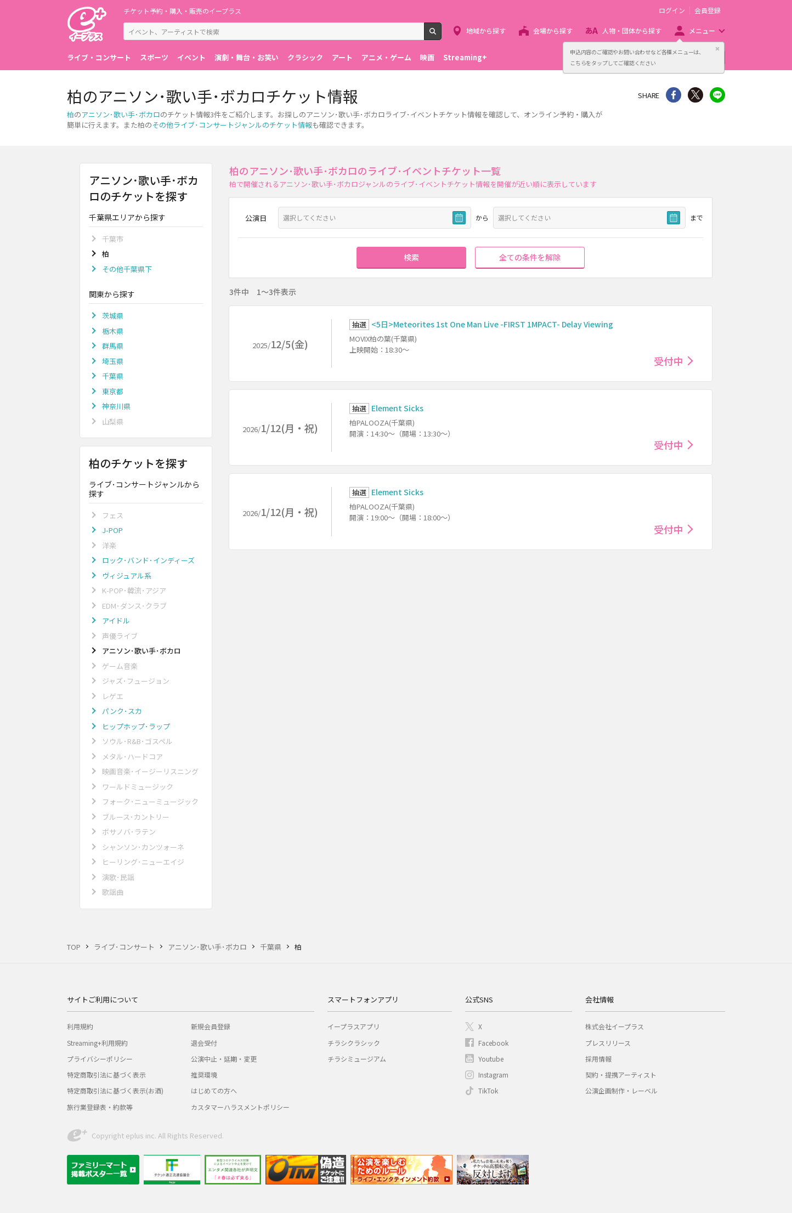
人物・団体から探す (631, 30)
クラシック (305, 57)
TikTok (488, 1090)
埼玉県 (112, 361)
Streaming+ (465, 57)
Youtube (491, 1058)
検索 (441, 35)
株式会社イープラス (614, 1026)
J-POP (112, 530)
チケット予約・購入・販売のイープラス (182, 10)
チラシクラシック (353, 1042)
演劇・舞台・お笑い (246, 57)
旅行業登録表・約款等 (100, 1107)
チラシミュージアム (356, 1058)
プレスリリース (608, 1042)
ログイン (672, 10)
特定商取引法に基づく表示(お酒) (115, 1090)
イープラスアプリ (353, 1026)
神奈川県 (116, 406)
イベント (191, 57)
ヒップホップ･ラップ (136, 726)
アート (342, 57)
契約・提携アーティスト (621, 1074)
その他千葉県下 (127, 269)
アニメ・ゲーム (386, 57)
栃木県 (112, 331)
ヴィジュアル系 (126, 575)
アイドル (116, 620)
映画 (427, 57)
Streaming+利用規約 (97, 1042)
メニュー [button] (702, 30)
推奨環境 (204, 1074)
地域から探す (486, 30)
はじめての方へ (214, 1090)
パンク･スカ (122, 711)
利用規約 (80, 1026)
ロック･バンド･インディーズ (148, 560)
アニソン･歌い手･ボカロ (120, 114)
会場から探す (553, 30)
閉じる (717, 48)
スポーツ (154, 57)
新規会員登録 (210, 1026)
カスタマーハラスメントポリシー (240, 1107)
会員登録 (707, 10)
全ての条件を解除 (530, 257)
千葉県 (112, 376)
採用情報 (598, 1058)
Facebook (493, 1042)
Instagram (493, 1074)
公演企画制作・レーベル (621, 1090)
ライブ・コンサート (99, 57)
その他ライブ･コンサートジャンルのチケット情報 (232, 125)
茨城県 (112, 315)
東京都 (112, 391)
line (717, 95)
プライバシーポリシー (100, 1058)
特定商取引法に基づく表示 (106, 1074)
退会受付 (204, 1042)
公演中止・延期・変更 (224, 1058)
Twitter (695, 95)
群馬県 (112, 346)
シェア (673, 95)
